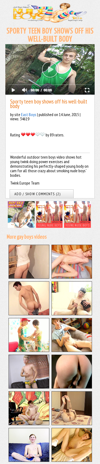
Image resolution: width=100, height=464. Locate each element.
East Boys (28, 114)
